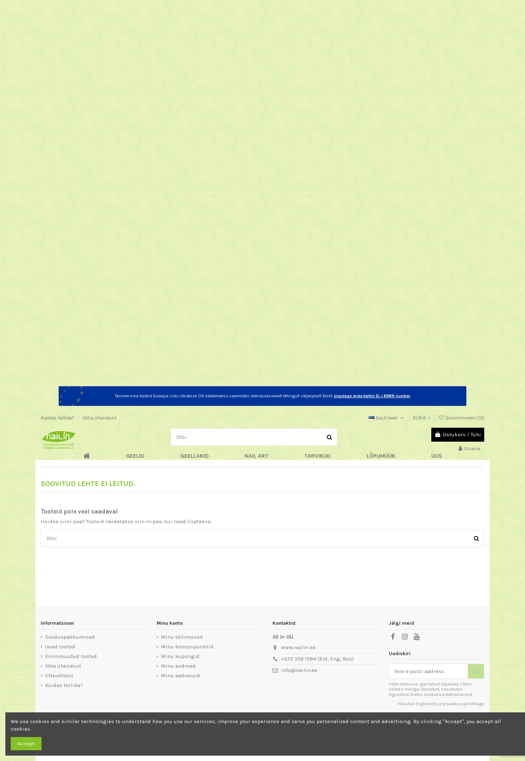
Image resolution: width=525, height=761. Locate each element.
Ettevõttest (59, 675)
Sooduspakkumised (70, 637)
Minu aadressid (180, 675)
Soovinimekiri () (461, 418)
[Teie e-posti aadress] (428, 671)
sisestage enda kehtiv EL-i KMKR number (372, 396)
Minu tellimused (182, 637)
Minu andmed (178, 666)
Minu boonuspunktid (187, 646)
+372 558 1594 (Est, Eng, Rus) (317, 659)
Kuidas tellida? (58, 418)
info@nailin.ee (299, 670)
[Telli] (476, 671)
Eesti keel (387, 418)
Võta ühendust (99, 418)
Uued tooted (60, 646)
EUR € (421, 418)
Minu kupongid (180, 656)
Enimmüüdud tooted (71, 656)
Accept (26, 743)
